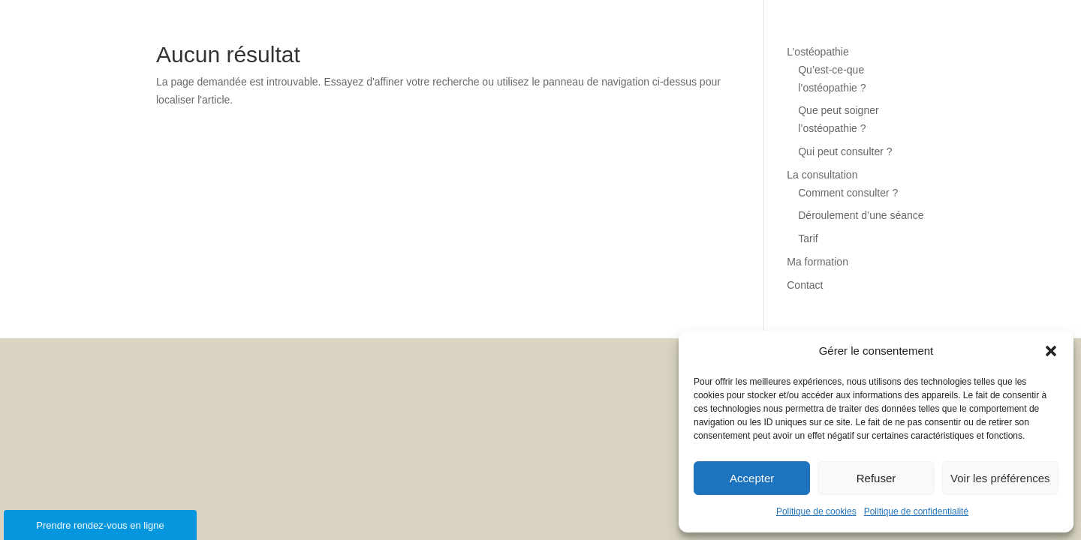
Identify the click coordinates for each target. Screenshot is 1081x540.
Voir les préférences (1000, 478)
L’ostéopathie (818, 52)
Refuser (876, 478)
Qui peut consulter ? (845, 152)
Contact (805, 285)
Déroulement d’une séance (860, 215)
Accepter (752, 478)
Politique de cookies (816, 511)
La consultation (822, 175)
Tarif (808, 238)
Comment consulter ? (848, 193)
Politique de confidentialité (916, 511)
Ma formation (817, 262)
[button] (1050, 351)
